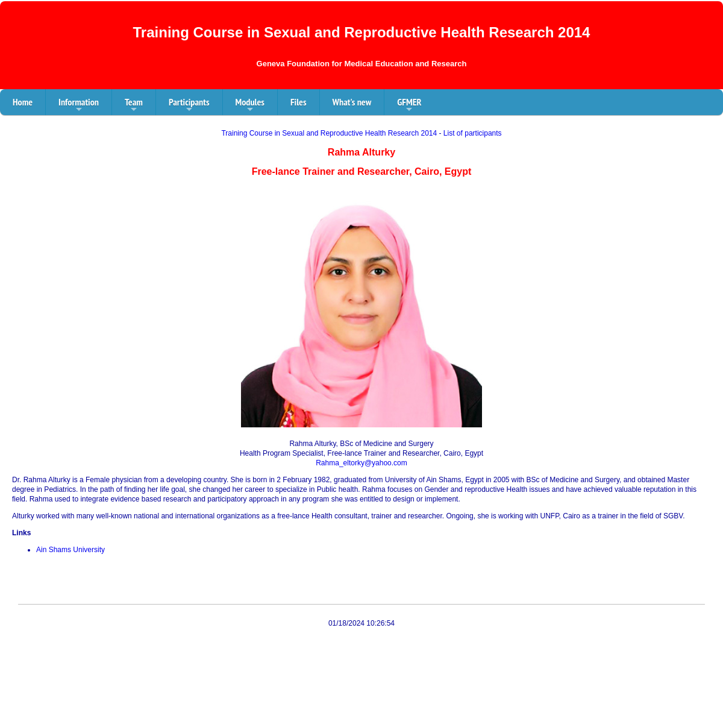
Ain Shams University (70, 549)
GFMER (409, 105)
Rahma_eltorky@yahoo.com (361, 463)
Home (23, 102)
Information (78, 105)
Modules (250, 105)
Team (134, 105)
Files (298, 102)
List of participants (472, 133)
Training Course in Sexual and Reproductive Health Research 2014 (329, 133)
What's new (352, 102)
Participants (189, 105)
